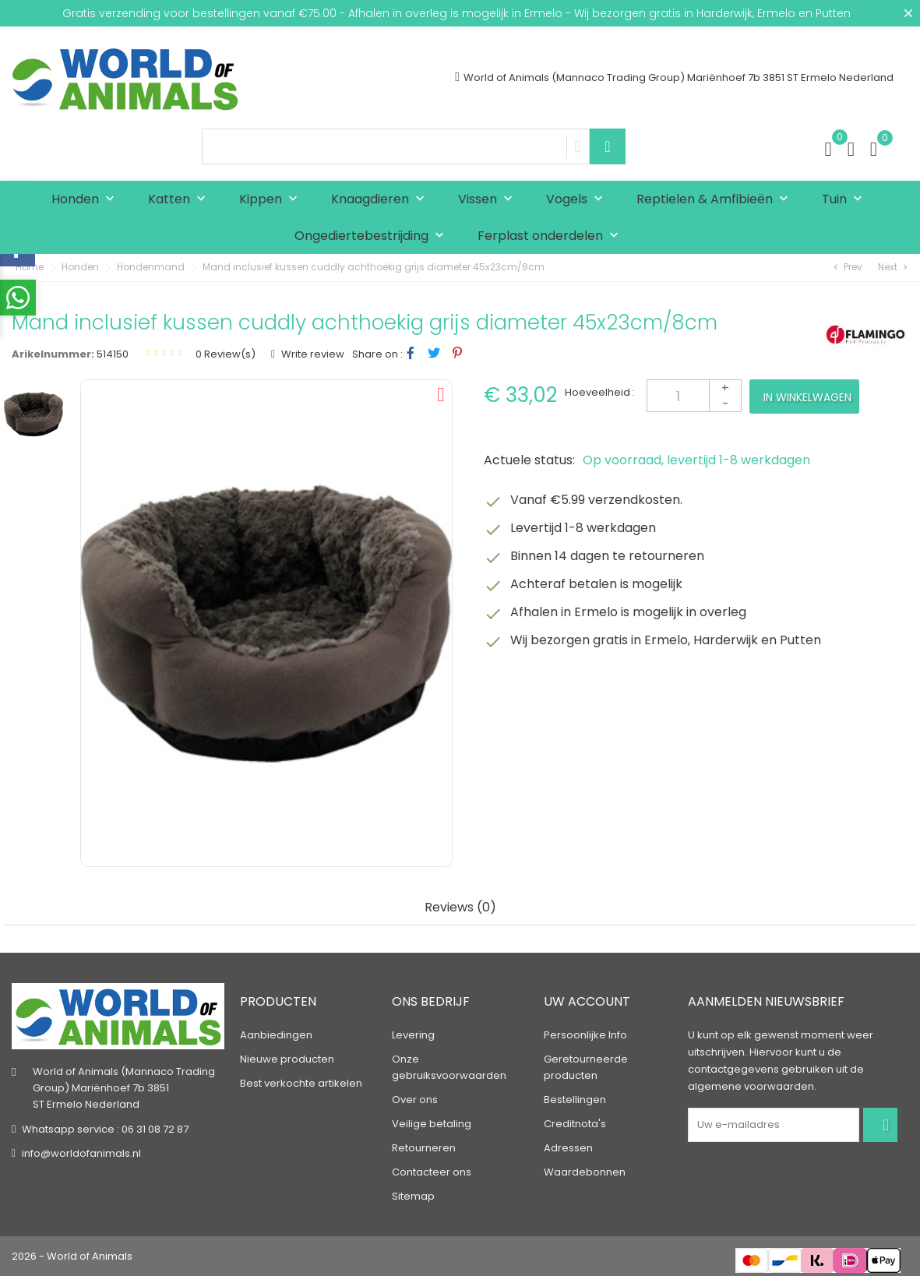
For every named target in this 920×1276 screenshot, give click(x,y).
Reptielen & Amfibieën (715, 200)
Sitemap (413, 1196)
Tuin (845, 200)
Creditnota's (575, 1123)
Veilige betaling (431, 1123)
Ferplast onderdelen (552, 236)
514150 (113, 354)
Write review (311, 354)
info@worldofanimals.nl (81, 1153)
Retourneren (424, 1147)
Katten (180, 200)
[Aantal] (694, 395)
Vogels (578, 200)
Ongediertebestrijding (372, 236)
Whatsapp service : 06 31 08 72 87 (105, 1129)
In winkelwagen (807, 397)
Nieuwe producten (287, 1059)
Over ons (415, 1099)
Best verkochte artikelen (301, 1083)
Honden (86, 200)
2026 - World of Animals (72, 1256)
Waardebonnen (585, 1172)
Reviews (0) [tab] (460, 908)
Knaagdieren (381, 200)
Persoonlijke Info (585, 1034)
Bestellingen (575, 1099)
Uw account (587, 1002)
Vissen (489, 200)
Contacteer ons (431, 1172)
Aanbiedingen (276, 1034)
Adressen (568, 1147)
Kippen (272, 200)
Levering (413, 1034)
